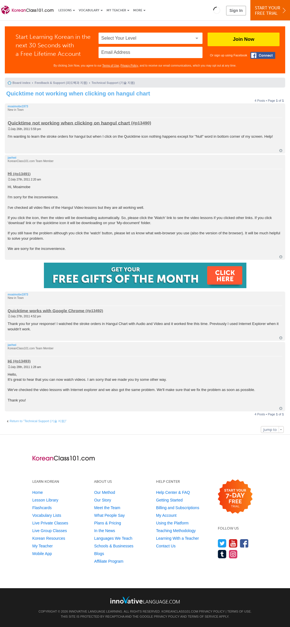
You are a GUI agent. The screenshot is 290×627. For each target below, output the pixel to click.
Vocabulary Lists (46, 515)
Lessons (65, 10)
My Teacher (116, 10)
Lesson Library (45, 500)
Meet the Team (107, 507)
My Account (166, 515)
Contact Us (166, 546)
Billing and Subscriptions (177, 507)
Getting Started (169, 500)
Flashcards (42, 507)
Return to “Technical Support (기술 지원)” (38, 421)
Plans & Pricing (107, 523)
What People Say (109, 515)
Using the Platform (172, 523)
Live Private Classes (50, 523)
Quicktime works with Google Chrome (46, 310)
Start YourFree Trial (271, 10)
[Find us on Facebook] (244, 543)
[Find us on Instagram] (233, 554)
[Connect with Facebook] (263, 55)
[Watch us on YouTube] (233, 543)
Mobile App (42, 553)
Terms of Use (110, 65)
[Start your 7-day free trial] (235, 496)
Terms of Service (203, 616)
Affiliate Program (108, 561)
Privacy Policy (129, 65)
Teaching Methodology (176, 530)
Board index (21, 82)
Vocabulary (89, 10)
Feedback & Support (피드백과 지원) (61, 82)
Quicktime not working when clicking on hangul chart (78, 93)
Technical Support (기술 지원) (113, 82)
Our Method (104, 492)
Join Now (243, 39)
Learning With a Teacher (177, 538)
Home (37, 492)
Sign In (236, 10)
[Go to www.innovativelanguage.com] (145, 600)
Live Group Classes (49, 530)
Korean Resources (48, 538)
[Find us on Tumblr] (222, 554)
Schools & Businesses (113, 546)
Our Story (102, 500)
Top (280, 150)
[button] (216, 10)
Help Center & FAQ (173, 492)
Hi (10, 173)
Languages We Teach (113, 538)
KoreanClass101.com (179, 611)
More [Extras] (137, 10)
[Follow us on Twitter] (222, 543)
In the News (104, 530)
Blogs (99, 553)
